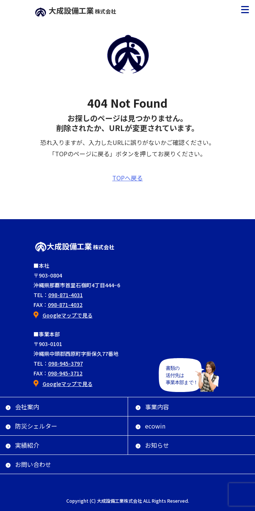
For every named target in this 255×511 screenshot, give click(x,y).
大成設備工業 (75, 10)
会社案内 (22, 406)
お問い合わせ (28, 464)
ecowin (150, 425)
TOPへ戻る (127, 177)
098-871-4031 (65, 295)
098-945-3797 (65, 363)
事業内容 (152, 406)
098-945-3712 (65, 373)
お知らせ (152, 445)
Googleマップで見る (68, 315)
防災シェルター (31, 425)
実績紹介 (22, 445)
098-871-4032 (65, 304)
